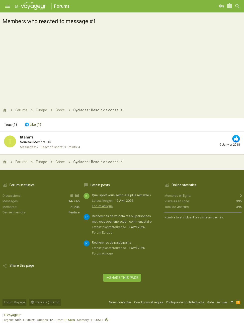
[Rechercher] (238, 6)
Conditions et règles (148, 302)
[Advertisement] (122, 65)
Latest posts (100, 185)
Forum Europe (102, 232)
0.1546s (69, 320)
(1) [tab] (10, 125)
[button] (7, 6)
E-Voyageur (12, 315)
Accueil (222, 302)
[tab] (33, 124)
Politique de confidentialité (185, 302)
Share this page (122, 278)
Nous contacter (120, 302)
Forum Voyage (14, 302)
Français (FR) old (45, 302)
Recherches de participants (111, 242)
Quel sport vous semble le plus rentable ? (121, 195)
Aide (210, 302)
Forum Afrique (102, 206)
